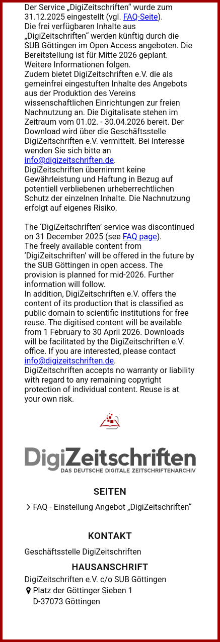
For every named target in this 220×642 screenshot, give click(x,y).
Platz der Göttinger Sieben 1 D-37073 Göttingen (83, 596)
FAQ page (140, 236)
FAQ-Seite (140, 17)
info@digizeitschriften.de (69, 160)
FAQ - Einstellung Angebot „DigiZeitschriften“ (112, 507)
